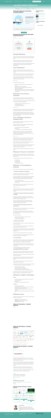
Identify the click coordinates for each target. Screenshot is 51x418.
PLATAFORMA (26, 1)
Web (18, 399)
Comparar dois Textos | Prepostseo (42, 18)
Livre (14, 399)
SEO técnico (17, 399)
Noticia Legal (23, 414)
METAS (30, 1)
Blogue (31, 413)
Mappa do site (25, 413)
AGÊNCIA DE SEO (17, 1)
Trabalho (20, 414)
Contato (29, 413)
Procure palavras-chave (32, 400)
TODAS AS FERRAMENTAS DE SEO (37, 1)
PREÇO (21, 1)
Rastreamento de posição (24, 399)
